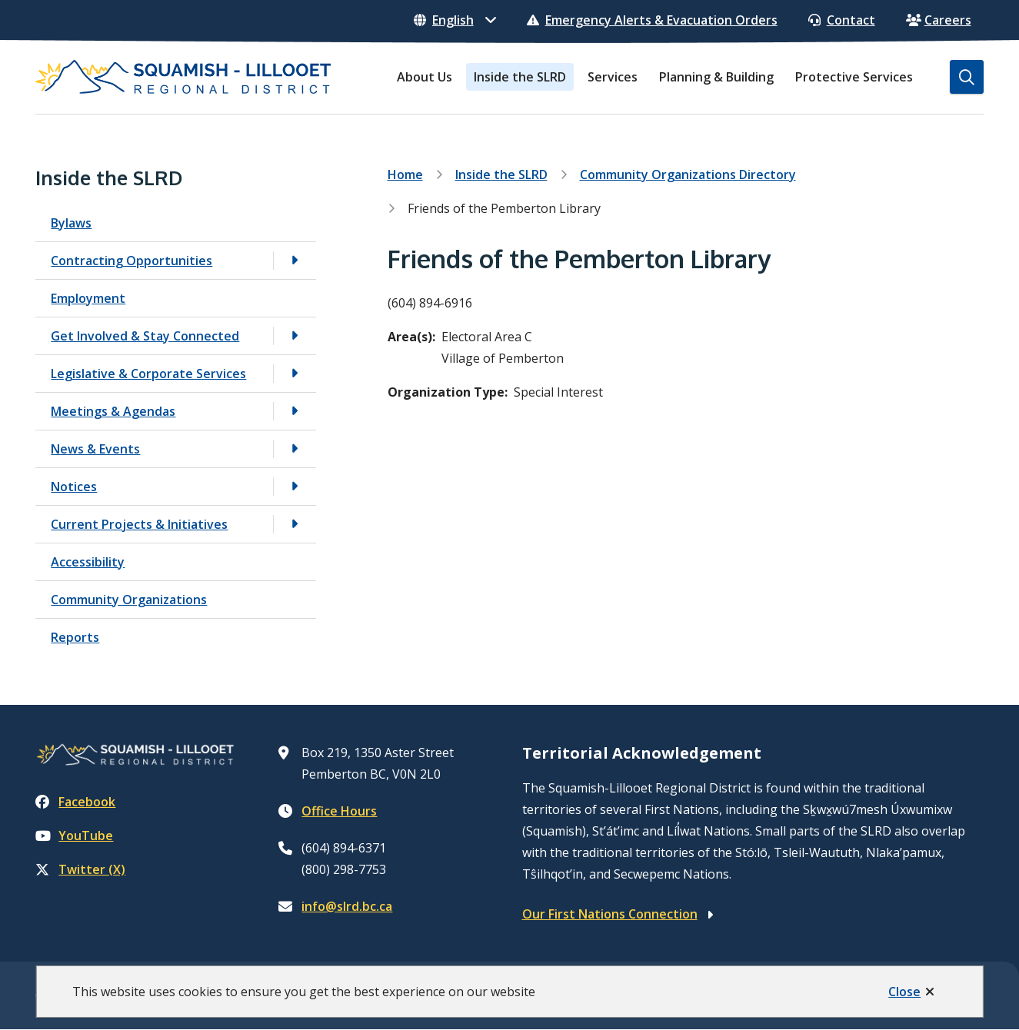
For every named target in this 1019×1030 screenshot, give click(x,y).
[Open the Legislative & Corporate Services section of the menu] (294, 373)
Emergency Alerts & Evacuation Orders (652, 20)
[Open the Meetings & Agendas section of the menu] (294, 411)
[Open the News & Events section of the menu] (294, 448)
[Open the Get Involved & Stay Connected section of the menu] (294, 335)
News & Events (95, 448)
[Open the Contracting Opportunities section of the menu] (294, 260)
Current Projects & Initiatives (139, 524)
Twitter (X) (80, 869)
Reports (75, 637)
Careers (938, 20)
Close (904, 991)
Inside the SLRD (520, 76)
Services (613, 76)
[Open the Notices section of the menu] (294, 486)
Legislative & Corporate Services (148, 373)
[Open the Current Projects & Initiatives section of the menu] (294, 524)
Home (405, 174)
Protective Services (854, 76)
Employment (88, 298)
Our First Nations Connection (610, 913)
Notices (74, 486)
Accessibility (88, 561)
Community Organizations (129, 599)
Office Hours (339, 810)
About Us (424, 76)
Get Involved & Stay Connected (145, 335)
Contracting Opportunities (131, 260)
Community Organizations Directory (688, 174)
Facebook (75, 801)
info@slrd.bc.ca (346, 906)
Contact (841, 20)
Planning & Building (716, 76)
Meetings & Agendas (113, 411)
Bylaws (71, 222)
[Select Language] (454, 20)
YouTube (74, 835)
